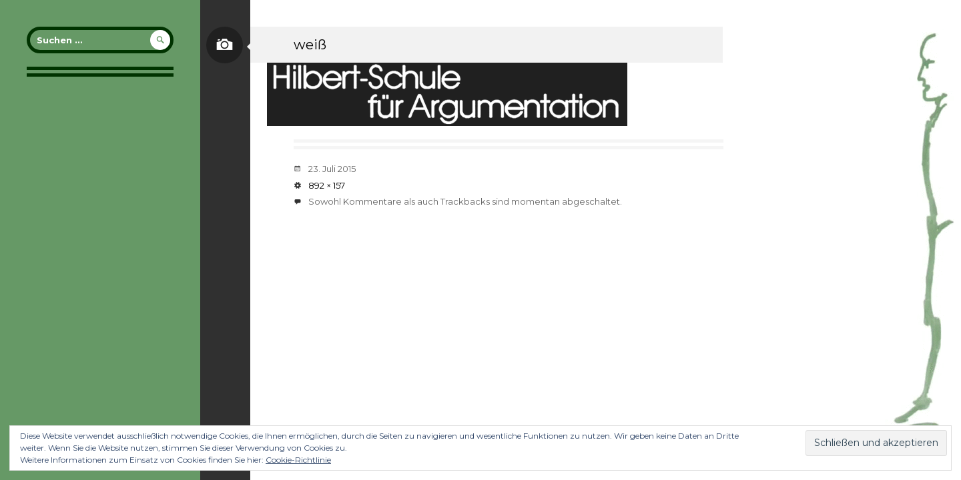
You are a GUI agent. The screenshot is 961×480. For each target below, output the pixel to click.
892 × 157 (326, 185)
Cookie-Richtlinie (298, 460)
